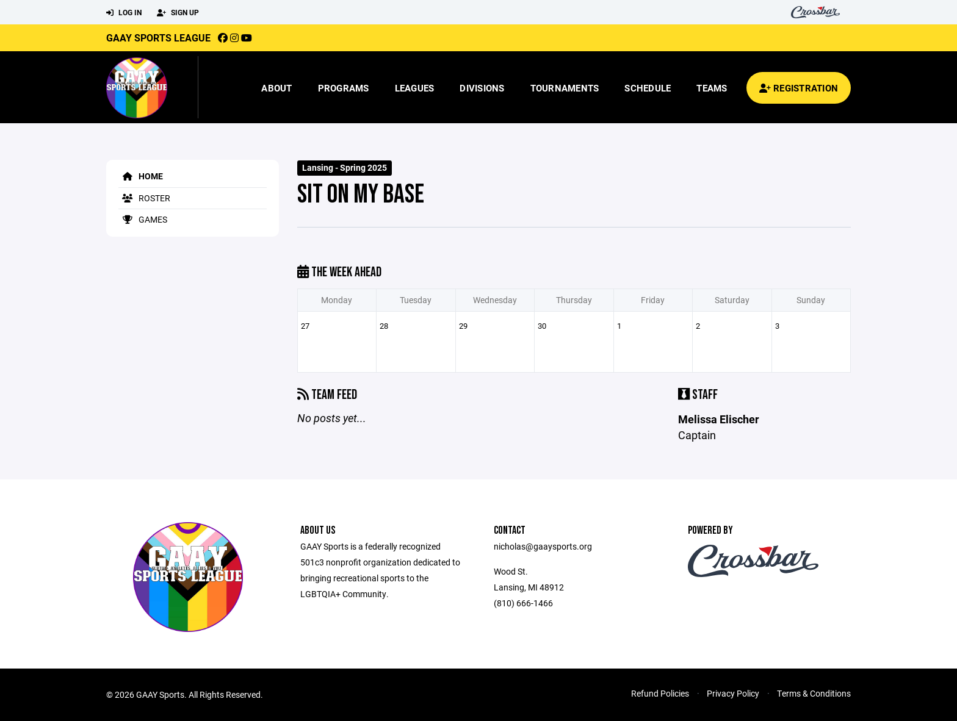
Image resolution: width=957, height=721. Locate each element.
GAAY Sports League (158, 37)
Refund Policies (660, 693)
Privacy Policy (733, 693)
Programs (343, 88)
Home (140, 176)
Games (142, 219)
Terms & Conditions (814, 693)
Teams (711, 88)
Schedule (647, 88)
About (276, 88)
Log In (124, 12)
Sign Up (178, 12)
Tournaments (564, 88)
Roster (144, 198)
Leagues (415, 88)
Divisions (482, 88)
